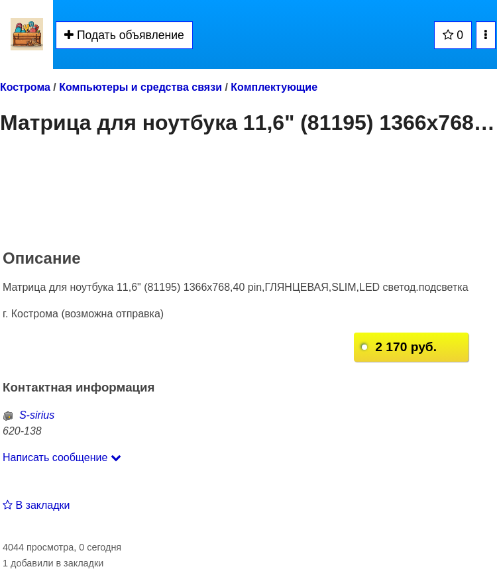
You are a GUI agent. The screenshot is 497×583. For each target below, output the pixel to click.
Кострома (25, 87)
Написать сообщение (62, 457)
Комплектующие (274, 87)
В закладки (36, 505)
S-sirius (28, 415)
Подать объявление (124, 35)
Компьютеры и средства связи (140, 87)
